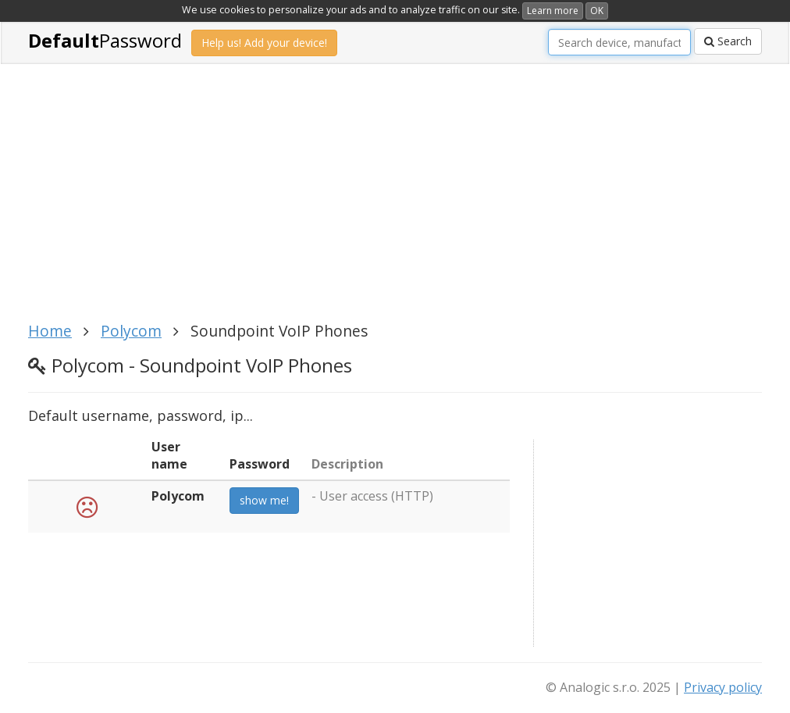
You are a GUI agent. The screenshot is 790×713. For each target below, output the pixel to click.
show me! (264, 500)
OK (596, 10)
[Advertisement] (313, 201)
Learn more (552, 10)
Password (105, 40)
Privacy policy (723, 687)
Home (50, 330)
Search (728, 41)
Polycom (131, 330)
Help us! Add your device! (264, 42)
